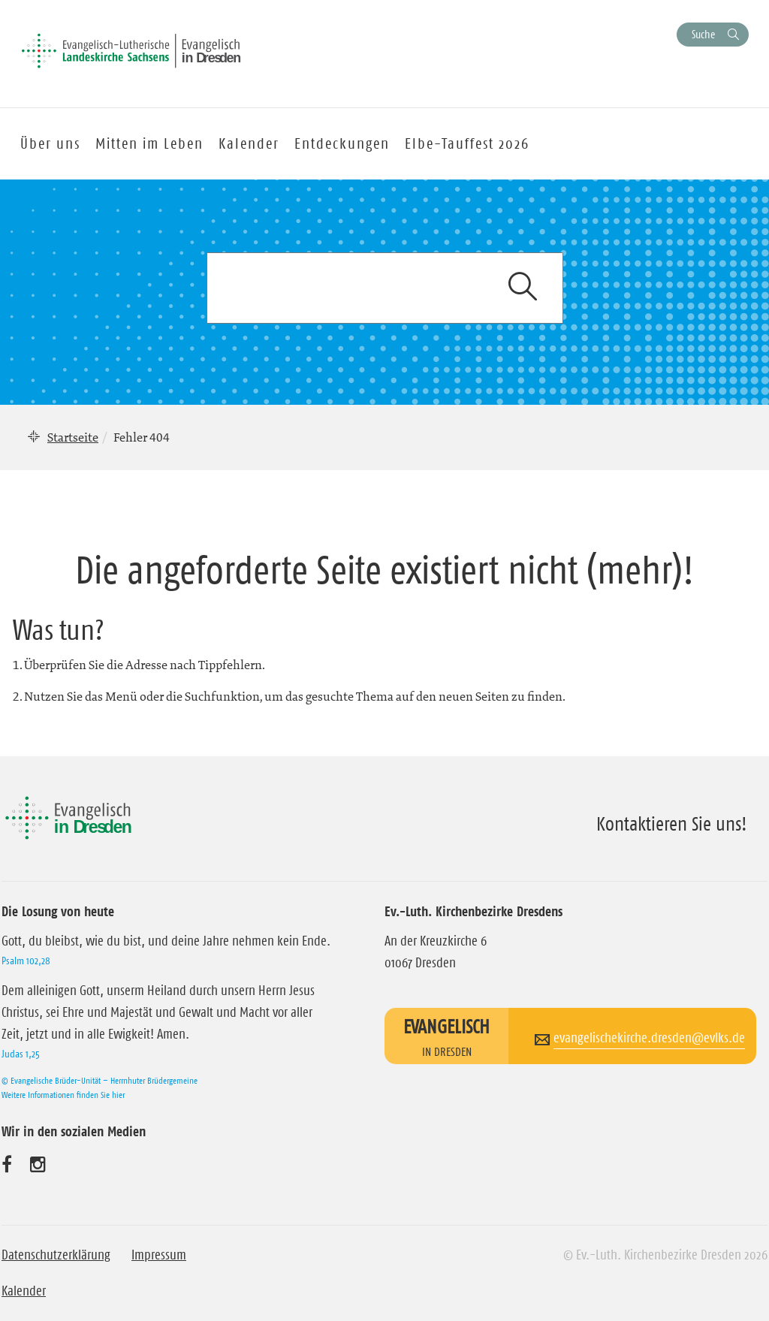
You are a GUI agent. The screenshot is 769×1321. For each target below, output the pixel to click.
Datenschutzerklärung (56, 1255)
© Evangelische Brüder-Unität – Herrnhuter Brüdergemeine (100, 1080)
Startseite (72, 437)
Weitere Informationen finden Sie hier (63, 1094)
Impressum (158, 1255)
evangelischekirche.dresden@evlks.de (649, 1038)
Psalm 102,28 (26, 960)
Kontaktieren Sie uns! (671, 824)
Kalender (24, 1291)
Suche (703, 34)
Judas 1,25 (21, 1053)
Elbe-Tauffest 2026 (467, 143)
